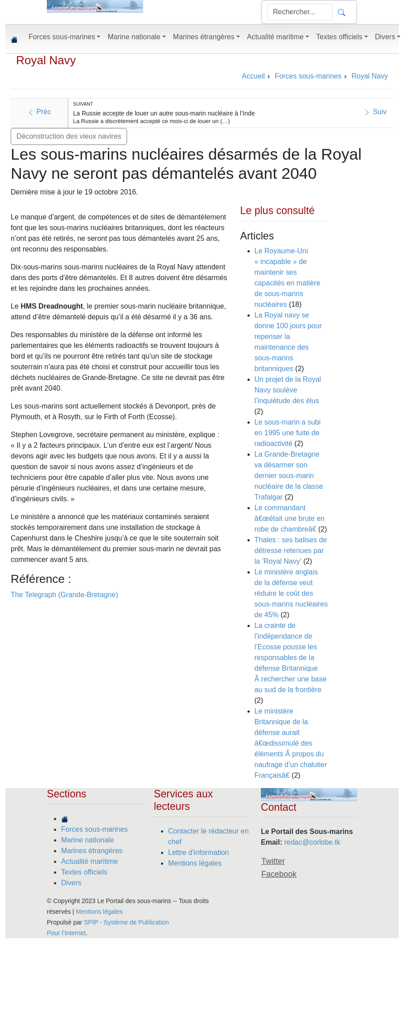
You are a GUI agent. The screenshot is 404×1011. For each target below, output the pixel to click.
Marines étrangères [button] (204, 37)
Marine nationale (87, 840)
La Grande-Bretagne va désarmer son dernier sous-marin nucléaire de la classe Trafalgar (289, 475)
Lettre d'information (198, 852)
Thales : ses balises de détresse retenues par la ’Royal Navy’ (291, 550)
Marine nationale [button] (133, 37)
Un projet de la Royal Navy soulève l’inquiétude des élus (288, 390)
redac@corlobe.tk (312, 842)
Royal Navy (46, 60)
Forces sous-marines (94, 829)
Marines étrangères (92, 850)
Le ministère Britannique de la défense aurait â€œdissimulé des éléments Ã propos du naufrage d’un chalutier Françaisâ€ (291, 743)
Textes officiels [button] (339, 37)
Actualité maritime (89, 861)
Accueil (253, 76)
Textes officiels (84, 872)
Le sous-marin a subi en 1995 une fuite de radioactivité (288, 432)
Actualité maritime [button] (275, 37)
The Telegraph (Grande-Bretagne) (64, 594)
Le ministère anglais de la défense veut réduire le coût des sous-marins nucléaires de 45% (291, 593)
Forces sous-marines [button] (62, 37)
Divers (71, 883)
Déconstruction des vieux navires (68, 136)
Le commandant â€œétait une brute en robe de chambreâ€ (290, 518)
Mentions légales (195, 863)
